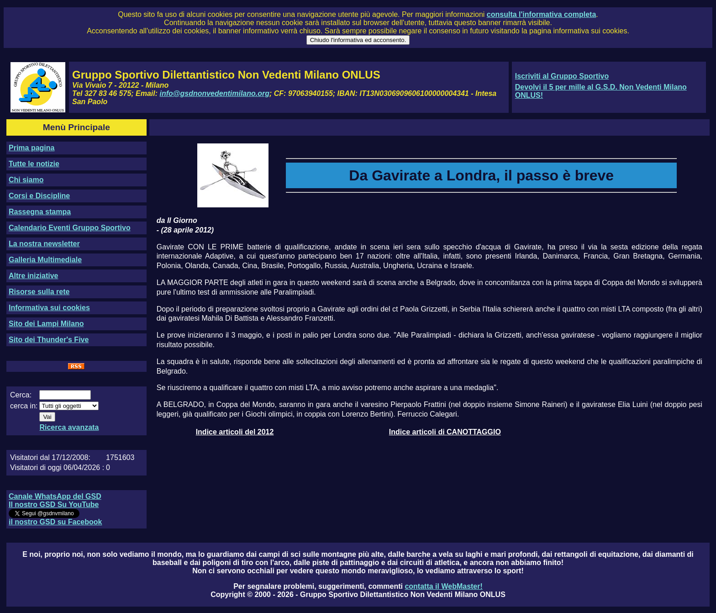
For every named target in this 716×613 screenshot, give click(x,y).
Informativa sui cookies (49, 308)
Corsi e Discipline (39, 196)
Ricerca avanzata (69, 427)
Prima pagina (31, 148)
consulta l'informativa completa (541, 14)
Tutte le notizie (34, 164)
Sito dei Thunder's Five (49, 339)
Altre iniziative (33, 276)
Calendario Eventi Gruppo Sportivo (70, 228)
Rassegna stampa (40, 212)
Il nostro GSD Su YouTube (54, 504)
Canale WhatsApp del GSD (55, 496)
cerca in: (23, 406)
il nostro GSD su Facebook (55, 522)
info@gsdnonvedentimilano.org (214, 93)
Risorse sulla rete (39, 292)
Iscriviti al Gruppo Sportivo (562, 76)
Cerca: (21, 395)
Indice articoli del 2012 (235, 432)
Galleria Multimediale (45, 260)
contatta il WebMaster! (443, 586)
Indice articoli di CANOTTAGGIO (445, 432)
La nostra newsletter (44, 244)
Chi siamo (26, 180)
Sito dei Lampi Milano (46, 324)
